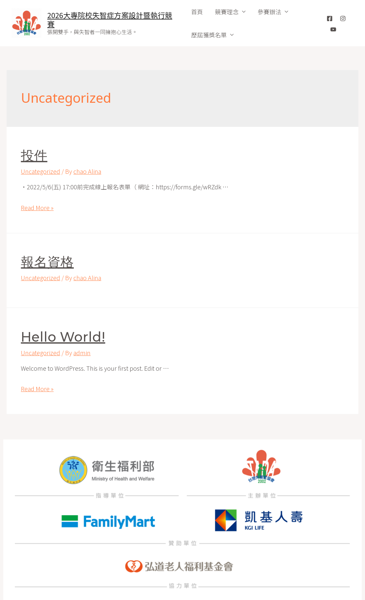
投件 (34, 155)
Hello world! (63, 337)
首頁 (197, 11)
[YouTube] (333, 29)
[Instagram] (343, 18)
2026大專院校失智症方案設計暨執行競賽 (109, 19)
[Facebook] (330, 18)
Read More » (37, 207)
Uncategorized (40, 171)
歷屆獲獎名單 (209, 34)
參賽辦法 (269, 11)
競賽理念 (227, 11)
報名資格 (47, 262)
